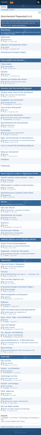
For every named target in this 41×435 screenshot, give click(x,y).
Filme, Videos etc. (7, 391)
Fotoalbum (5, 159)
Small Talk (5, 357)
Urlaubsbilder (8, 371)
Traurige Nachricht (10, 102)
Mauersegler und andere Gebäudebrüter (17, 246)
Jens (5, 68)
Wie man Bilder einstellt (10, 406)
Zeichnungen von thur (9, 376)
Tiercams (4, 272)
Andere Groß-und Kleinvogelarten (13, 243)
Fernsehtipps (8, 386)
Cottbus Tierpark (9, 327)
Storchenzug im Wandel (10, 230)
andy (5, 283)
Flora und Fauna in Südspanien (13, 264)
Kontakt (6, 47)
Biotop (6, 154)
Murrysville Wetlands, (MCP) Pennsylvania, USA (19, 350)
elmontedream (8, 104)
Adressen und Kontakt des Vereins (14, 45)
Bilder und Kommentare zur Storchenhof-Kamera (18, 138)
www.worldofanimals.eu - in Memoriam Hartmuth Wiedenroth (18, 340)
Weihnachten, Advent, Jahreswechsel (16, 401)
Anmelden (4, 2)
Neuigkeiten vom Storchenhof (12, 100)
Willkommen (5, 37)
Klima (6, 320)
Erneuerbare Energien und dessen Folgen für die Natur (18, 287)
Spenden (4, 72)
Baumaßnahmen (9, 125)
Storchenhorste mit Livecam (11, 215)
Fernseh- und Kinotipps (9, 383)
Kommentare (5, 130)
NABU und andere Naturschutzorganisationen (18, 310)
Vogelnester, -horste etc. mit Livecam (15, 251)
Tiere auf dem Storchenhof (11, 107)
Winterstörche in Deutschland (13, 233)
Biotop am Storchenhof (9, 152)
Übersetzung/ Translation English (13, 52)
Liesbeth (6, 134)
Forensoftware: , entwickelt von (20, 431)
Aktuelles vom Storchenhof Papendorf (16, 88)
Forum (3, 7)
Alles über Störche (8, 208)
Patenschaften (6, 64)
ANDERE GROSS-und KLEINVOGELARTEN (18, 239)
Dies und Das (6, 361)
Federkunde (5, 166)
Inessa (22, 421)
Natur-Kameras (6, 348)
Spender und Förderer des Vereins (14, 79)
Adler (6, 110)
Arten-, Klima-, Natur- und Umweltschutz (16, 317)
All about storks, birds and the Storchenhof (17, 92)
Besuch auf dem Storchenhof (12, 115)
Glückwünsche (6, 399)
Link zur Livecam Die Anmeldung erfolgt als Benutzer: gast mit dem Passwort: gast (18, 146)
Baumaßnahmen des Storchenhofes (14, 123)
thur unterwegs (9, 180)
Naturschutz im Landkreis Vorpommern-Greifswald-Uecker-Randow (20, 173)
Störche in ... (5, 223)
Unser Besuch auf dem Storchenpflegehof (17, 117)
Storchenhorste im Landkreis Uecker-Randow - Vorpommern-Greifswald (18, 193)
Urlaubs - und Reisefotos (10, 368)
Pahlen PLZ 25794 (10, 218)
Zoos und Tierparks (8, 325)
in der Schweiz (9, 282)
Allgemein (7, 297)
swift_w (6, 247)
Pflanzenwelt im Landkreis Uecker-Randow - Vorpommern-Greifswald (18, 185)
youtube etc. (8, 394)
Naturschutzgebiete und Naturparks (14, 294)
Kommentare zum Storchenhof (14, 133)
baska (5, 234)
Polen (6, 225)
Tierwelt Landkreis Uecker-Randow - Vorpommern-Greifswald (18, 177)
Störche (4, 202)
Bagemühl (7, 195)
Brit (5, 96)
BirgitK (6, 268)
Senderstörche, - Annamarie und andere (17, 210)
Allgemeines (6, 260)
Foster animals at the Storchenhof (15, 95)
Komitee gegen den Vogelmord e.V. (15, 312)
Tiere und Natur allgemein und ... (13, 279)
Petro (5, 41)
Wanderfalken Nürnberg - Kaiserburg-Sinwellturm (19, 253)
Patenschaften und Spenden (12, 60)
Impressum (18, 427)
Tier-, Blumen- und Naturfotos (12, 332)
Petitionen (4, 302)
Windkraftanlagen (9, 289)
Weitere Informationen (19, 25)
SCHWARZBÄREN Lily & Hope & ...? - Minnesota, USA (21, 274)
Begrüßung (5, 30)
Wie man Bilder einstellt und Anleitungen (17, 409)
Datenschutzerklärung (8, 427)
